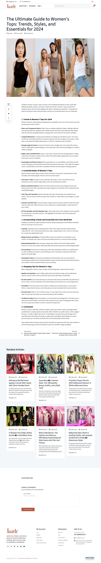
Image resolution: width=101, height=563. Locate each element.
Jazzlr (11, 33)
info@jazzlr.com (11, 1)
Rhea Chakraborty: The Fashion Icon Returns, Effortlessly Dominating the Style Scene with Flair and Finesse (49, 437)
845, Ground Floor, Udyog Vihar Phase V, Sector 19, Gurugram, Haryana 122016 (84, 541)
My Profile (38, 537)
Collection (22, 6)
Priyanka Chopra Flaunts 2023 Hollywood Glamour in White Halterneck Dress (80, 382)
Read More (12, 400)
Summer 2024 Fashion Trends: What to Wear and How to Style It (37, 334)
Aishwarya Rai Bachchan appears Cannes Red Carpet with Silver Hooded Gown (20, 384)
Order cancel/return (41, 542)
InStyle (73, 133)
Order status (39, 539)
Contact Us (60, 545)
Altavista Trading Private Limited (28, 558)
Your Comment (26, 493)
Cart (37, 532)
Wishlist (38, 534)
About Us (60, 532)
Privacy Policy (61, 537)
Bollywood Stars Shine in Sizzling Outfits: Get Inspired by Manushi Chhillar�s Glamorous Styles (79, 437)
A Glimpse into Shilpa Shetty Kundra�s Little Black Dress (19, 435)
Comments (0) (29, 33)
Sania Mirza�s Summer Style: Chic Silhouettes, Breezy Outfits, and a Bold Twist (50, 384)
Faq (59, 534)
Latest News (61, 542)
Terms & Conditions (63, 539)
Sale (39, 6)
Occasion (32, 6)
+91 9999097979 (25, 1)
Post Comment (28, 509)
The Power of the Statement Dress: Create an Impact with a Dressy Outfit (64, 334)
